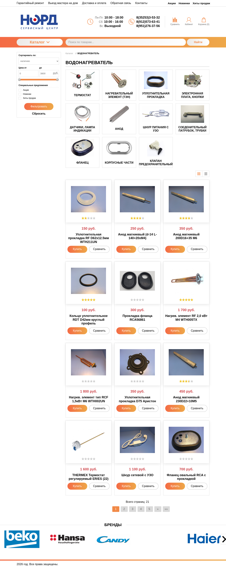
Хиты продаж (201, 3)
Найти (198, 42)
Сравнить (99, 249)
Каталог (40, 42)
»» (166, 509)
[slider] (88, 218)
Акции (172, 3)
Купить (77, 249)
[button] (94, 550)
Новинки (184, 3)
